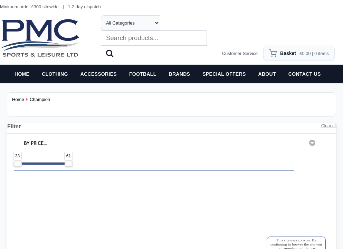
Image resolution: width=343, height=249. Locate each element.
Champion (40, 99)
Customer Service (240, 53)
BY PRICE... (35, 143)
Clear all (328, 126)
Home (18, 99)
